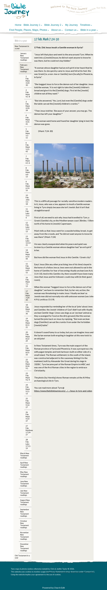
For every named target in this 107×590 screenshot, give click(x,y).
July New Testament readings (24, 493)
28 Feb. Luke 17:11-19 (28, 444)
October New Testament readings (24, 524)
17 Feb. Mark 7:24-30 (28, 295)
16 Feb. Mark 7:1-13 (28, 281)
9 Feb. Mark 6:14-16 (28, 186)
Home (18, 25)
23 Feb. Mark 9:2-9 (28, 376)
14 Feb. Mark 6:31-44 (28, 254)
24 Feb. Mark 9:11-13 (28, 389)
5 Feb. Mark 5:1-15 (28, 133)
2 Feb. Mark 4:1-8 (28, 93)
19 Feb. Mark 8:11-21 (28, 323)
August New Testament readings (25, 502)
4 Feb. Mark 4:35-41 (28, 119)
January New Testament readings (24, 56)
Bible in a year (88, 30)
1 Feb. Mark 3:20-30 (28, 80)
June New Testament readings (24, 483)
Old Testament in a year (22, 556)
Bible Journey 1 (32, 25)
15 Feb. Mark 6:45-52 (28, 268)
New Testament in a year (22, 47)
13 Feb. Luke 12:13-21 (28, 240)
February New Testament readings (24, 68)
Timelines (85, 25)
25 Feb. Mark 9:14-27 (28, 402)
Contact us (70, 30)
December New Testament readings (24, 547)
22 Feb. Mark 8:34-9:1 (28, 364)
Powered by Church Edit (53, 587)
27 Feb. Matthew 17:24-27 (28, 430)
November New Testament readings (24, 535)
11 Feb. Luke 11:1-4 (28, 213)
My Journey (71, 25)
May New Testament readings (24, 474)
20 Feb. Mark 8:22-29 (28, 336)
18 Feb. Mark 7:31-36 (28, 309)
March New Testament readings (24, 455)
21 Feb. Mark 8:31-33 (28, 350)
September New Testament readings (24, 512)
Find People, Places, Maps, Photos (28, 30)
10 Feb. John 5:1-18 (27, 199)
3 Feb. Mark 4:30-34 (28, 106)
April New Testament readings (24, 465)
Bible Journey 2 (52, 25)
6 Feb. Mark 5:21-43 (28, 147)
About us (56, 30)
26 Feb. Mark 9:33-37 (28, 416)
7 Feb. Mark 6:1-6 (28, 159)
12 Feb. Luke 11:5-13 (28, 227)
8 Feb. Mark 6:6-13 (28, 172)
